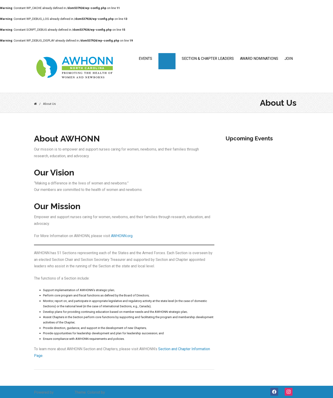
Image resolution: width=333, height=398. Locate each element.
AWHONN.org (122, 236)
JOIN (288, 58)
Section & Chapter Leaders (208, 58)
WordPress (64, 392)
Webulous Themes (121, 392)
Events (145, 58)
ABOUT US (167, 58)
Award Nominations (259, 58)
